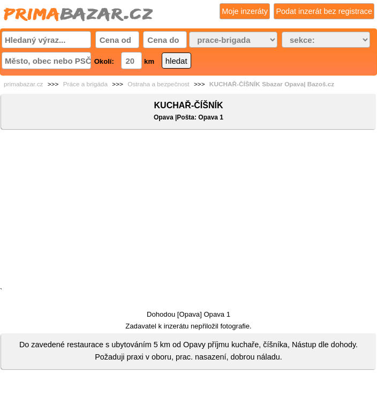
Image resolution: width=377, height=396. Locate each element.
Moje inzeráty (245, 11)
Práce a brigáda (85, 84)
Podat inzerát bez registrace (324, 11)
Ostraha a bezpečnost (158, 84)
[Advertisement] (188, 211)
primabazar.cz (23, 84)
